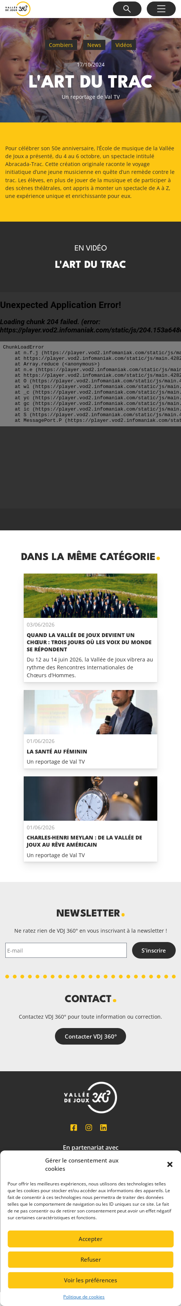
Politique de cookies (84, 1297)
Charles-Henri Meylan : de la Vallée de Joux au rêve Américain (84, 841)
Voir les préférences (90, 1280)
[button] (169, 1164)
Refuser (91, 1259)
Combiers (61, 44)
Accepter (90, 1239)
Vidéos (124, 44)
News (94, 44)
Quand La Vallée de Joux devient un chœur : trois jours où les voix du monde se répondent (89, 642)
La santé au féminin (57, 751)
